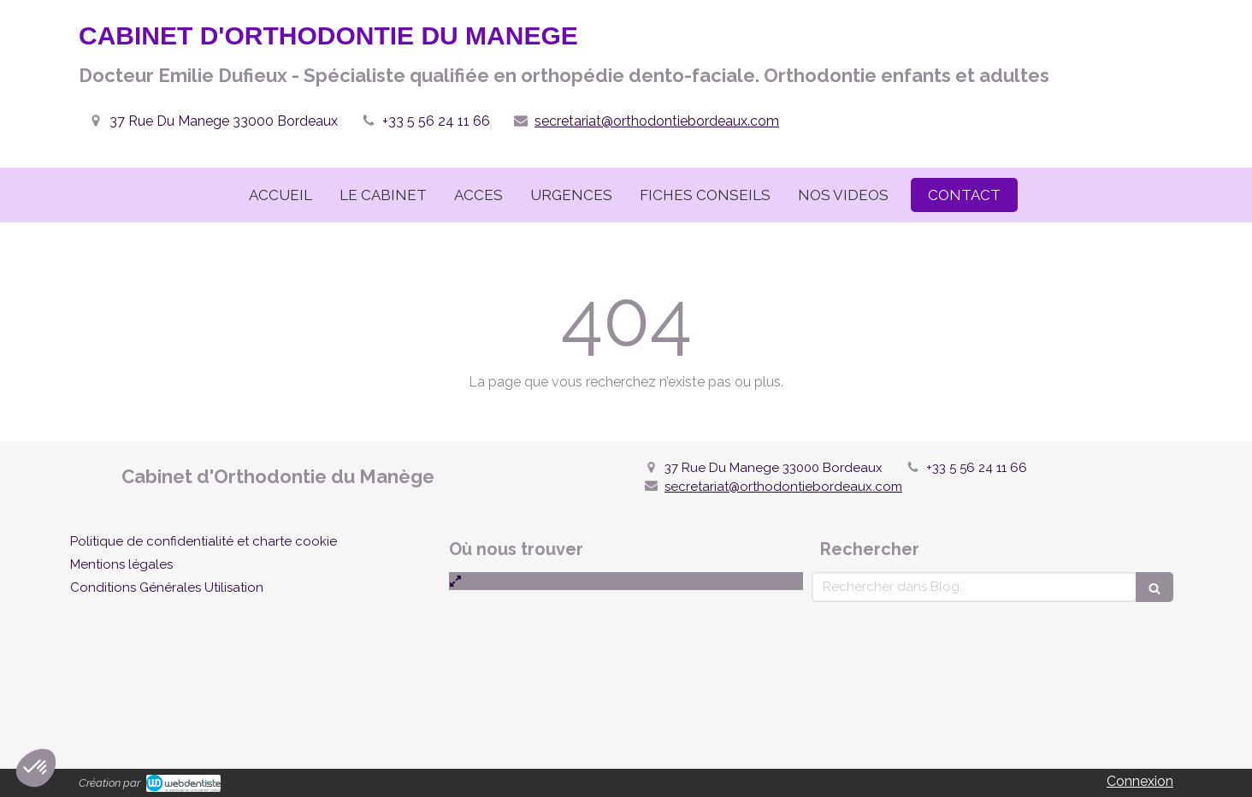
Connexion (1140, 781)
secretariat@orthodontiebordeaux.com (656, 121)
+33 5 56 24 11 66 (436, 121)
